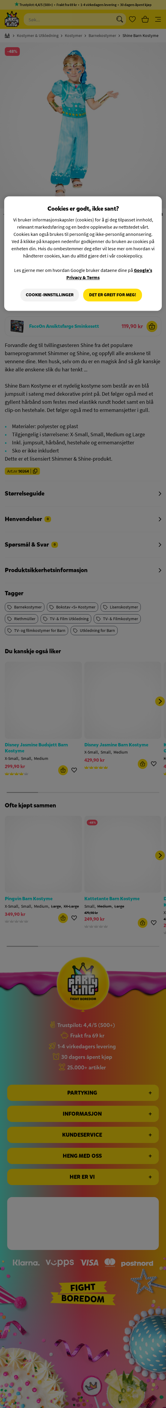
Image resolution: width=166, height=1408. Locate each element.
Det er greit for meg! (112, 295)
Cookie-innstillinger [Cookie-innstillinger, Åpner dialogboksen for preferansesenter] (50, 295)
